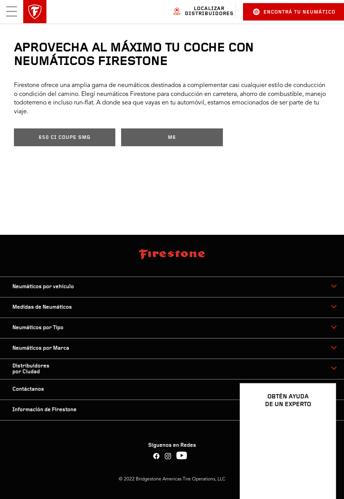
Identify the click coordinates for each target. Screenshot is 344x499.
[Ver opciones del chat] (321, 471)
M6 (172, 137)
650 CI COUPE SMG (65, 137)
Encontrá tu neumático (294, 12)
